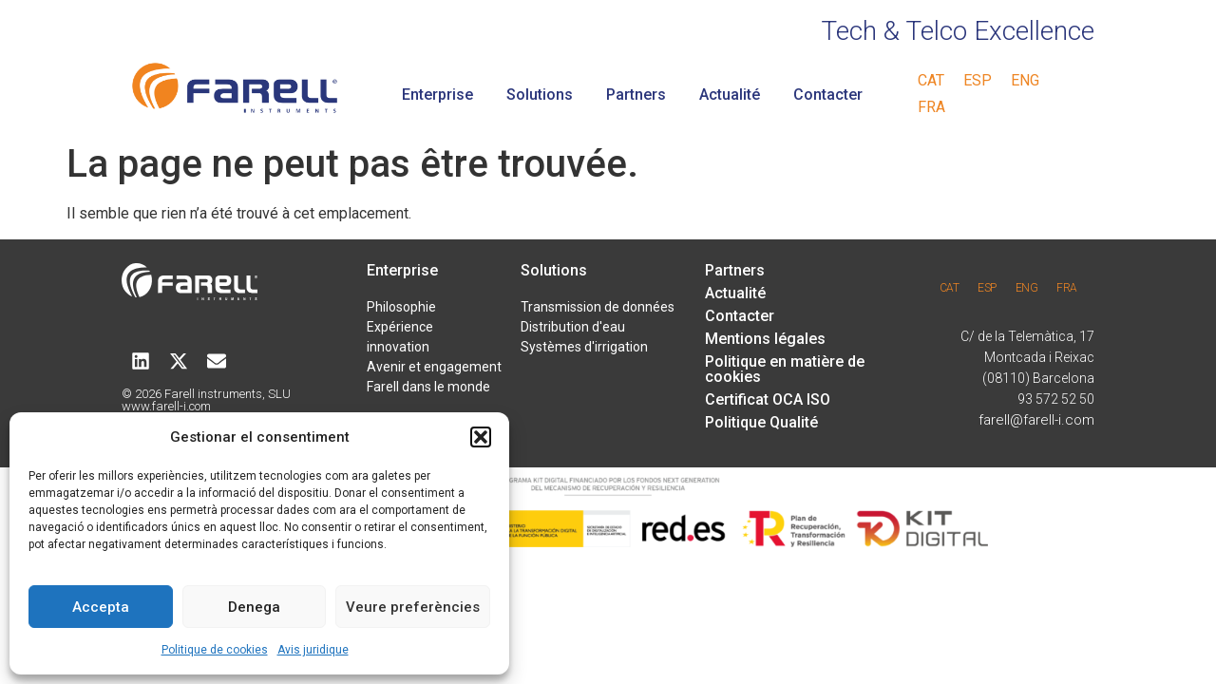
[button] (480, 437)
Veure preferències (413, 607)
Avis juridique (313, 649)
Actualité (729, 95)
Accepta (100, 607)
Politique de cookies (215, 649)
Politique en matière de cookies (784, 369)
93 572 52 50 (1055, 399)
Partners (636, 95)
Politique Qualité (761, 422)
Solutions (539, 95)
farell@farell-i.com (1036, 419)
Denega (254, 607)
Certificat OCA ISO (767, 399)
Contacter (828, 95)
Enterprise (437, 95)
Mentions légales (765, 339)
